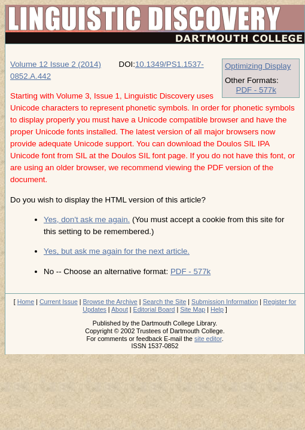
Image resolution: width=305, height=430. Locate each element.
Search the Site (164, 301)
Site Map (192, 309)
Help (217, 309)
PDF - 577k (256, 89)
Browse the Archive (110, 301)
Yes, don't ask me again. (87, 219)
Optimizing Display (258, 66)
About (119, 309)
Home (25, 301)
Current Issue (58, 301)
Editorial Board (154, 309)
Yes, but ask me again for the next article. (117, 251)
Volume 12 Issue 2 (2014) (55, 64)
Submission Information (224, 301)
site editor (208, 338)
